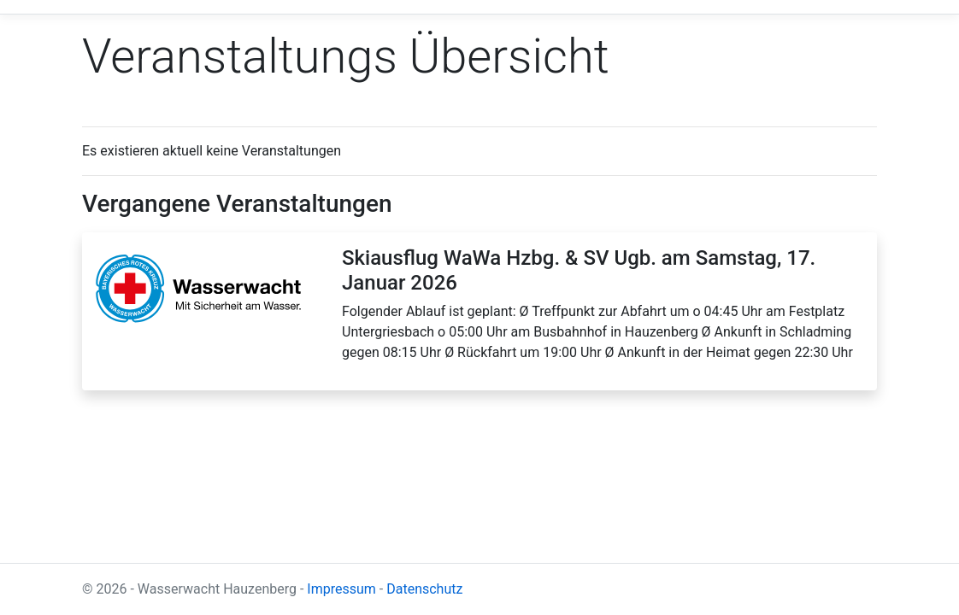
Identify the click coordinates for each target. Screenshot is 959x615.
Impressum (341, 589)
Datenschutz (424, 589)
